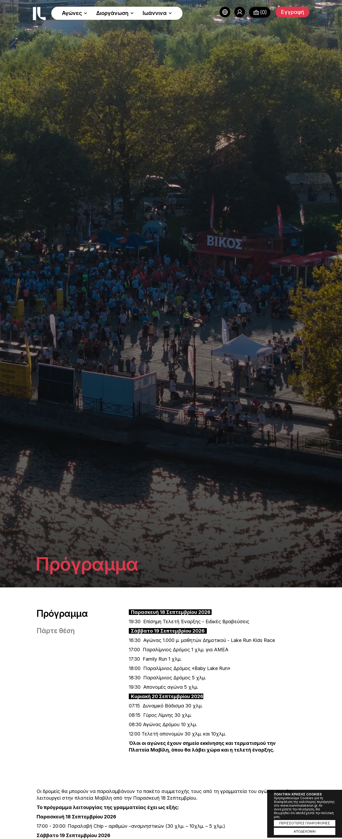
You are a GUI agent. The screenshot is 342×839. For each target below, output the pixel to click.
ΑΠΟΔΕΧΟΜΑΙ (305, 831)
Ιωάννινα (157, 13)
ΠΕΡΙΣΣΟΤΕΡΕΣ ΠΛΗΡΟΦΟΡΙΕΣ (304, 823)
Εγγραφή (292, 12)
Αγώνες (74, 13)
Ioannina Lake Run (39, 14)
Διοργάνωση (115, 13)
